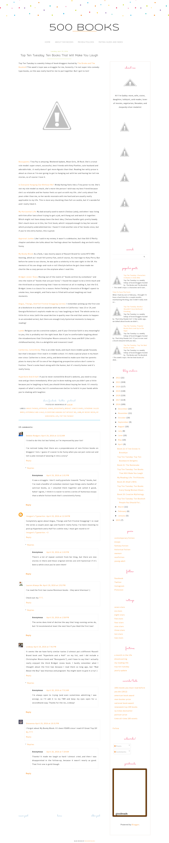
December (123, 409)
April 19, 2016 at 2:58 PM (58, 617)
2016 (118, 404)
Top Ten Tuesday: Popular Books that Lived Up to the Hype (134, 328)
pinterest (72, 401)
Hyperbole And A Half (29, 376)
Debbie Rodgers (33, 435)
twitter (62, 401)
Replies (30, 468)
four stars (119, 622)
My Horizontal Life (27, 211)
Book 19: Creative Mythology (130, 494)
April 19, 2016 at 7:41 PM (45, 646)
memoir (118, 553)
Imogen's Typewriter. (36, 516)
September (123, 422)
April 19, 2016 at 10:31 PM (47, 723)
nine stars (119, 626)
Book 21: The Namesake (128, 465)
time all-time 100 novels (125, 718)
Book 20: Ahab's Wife (127, 482)
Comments (120, 752)
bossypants (59, 408)
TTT (41, 598)
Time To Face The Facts (121, 292)
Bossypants (24, 161)
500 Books (84, 28)
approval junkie (46, 408)
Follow (116, 728)
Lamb (21, 330)
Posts (118, 746)
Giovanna (30, 723)
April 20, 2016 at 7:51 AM (58, 690)
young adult (119, 561)
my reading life (121, 663)
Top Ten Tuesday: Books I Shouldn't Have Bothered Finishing (133, 309)
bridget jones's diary (74, 408)
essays (117, 542)
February (122, 511)
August (121, 426)
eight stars (119, 615)
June (120, 435)
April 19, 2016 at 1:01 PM (58, 475)
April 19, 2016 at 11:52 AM (53, 435)
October (122, 417)
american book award (124, 695)
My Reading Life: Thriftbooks (130, 477)
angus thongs (32, 408)
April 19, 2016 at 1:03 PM (58, 552)
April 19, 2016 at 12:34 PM (58, 516)
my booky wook (88, 412)
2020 (118, 386)
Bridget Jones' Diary (28, 277)
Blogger (135, 824)
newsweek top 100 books (125, 707)
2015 (118, 520)
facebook (52, 401)
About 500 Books (64, 42)
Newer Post (23, 816)
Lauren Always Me (34, 585)
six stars (118, 611)
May (120, 440)
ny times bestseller (123, 711)
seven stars (119, 607)
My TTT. (29, 732)
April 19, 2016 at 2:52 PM (54, 585)
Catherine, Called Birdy (29, 350)
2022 (118, 377)
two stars (118, 638)
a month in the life (123, 655)
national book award (124, 703)
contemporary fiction (124, 538)
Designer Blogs (90, 841)
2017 (118, 400)
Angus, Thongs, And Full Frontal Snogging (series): (42, 304)
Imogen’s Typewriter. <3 (37, 532)
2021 (118, 382)
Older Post (95, 816)
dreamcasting (120, 659)
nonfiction (119, 557)
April (120, 444)
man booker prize (122, 699)
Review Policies (86, 42)
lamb (79, 412)
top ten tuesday (67, 416)
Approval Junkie (26, 238)
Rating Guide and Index (111, 42)
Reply (28, 460)
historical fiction (122, 549)
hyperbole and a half (35, 412)
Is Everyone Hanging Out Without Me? (36, 184)
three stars (119, 630)
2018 (118, 395)
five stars (118, 618)
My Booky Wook (26, 254)
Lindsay (29, 646)
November (123, 413)
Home (47, 42)
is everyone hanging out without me (60, 412)
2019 (118, 391)
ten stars (118, 634)
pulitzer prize (120, 714)
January (122, 515)
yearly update (120, 670)
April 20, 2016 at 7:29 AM (58, 751)
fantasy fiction (121, 545)
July (120, 431)
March (121, 507)
